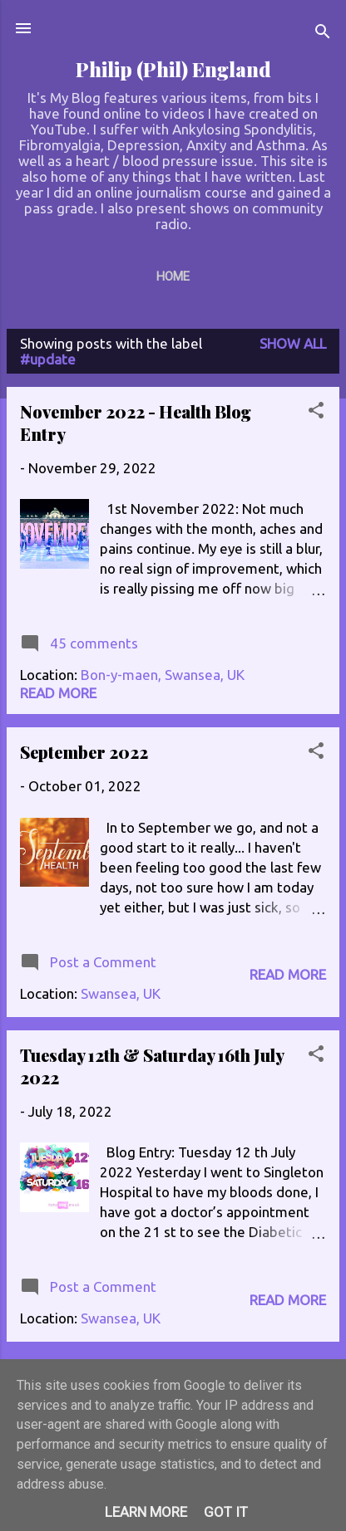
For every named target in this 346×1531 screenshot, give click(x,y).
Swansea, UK (121, 993)
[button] (316, 412)
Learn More (146, 1512)
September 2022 (84, 752)
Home (173, 276)
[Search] (323, 33)
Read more (58, 693)
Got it (226, 1512)
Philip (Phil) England (173, 69)
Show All (293, 343)
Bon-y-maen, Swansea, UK (163, 674)
